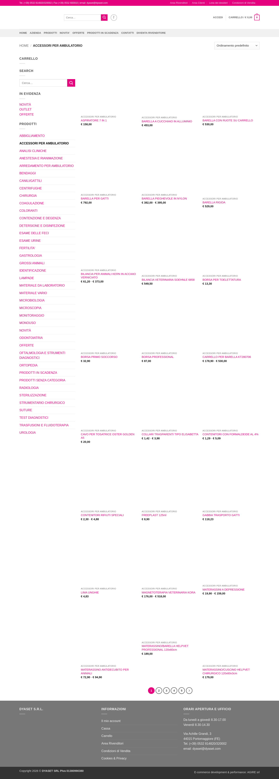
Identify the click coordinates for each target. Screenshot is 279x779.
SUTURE (25, 410)
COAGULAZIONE (31, 203)
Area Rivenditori (179, 2)
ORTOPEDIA (28, 365)
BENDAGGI (27, 173)
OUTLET (25, 109)
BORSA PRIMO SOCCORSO (99, 356)
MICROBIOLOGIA (32, 300)
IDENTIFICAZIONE (32, 270)
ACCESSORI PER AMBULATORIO (44, 143)
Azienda (35, 32)
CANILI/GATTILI (30, 180)
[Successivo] (189, 690)
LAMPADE (26, 278)
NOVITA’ (65, 32)
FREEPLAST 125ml (154, 515)
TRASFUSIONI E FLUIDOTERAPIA (44, 425)
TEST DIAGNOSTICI (33, 417)
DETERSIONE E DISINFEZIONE (42, 225)
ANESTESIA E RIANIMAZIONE (41, 158)
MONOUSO (27, 323)
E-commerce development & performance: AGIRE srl (227, 772)
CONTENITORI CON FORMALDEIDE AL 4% (230, 434)
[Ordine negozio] (237, 45)
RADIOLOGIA (29, 388)
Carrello (106, 736)
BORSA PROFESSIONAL (158, 356)
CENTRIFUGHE (30, 188)
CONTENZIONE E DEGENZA (40, 218)
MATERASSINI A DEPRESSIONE (224, 589)
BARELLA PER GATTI (94, 198)
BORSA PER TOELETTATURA (222, 279)
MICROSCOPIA (30, 308)
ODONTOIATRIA (31, 337)
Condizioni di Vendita (243, 2)
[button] (218, 17)
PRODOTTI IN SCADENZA (103, 32)
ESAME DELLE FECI (34, 233)
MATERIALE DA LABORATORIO (42, 285)
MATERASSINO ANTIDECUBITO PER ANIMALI (105, 671)
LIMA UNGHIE (90, 592)
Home (23, 32)
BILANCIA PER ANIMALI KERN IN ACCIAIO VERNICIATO (108, 275)
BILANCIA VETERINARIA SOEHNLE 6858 (168, 279)
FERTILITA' (27, 248)
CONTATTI (127, 32)
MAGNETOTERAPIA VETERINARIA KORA (168, 592)
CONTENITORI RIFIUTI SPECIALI (102, 515)
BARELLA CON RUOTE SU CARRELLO (228, 120)
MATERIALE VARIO (33, 293)
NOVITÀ (25, 104)
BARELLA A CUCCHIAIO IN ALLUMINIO (167, 121)
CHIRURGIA (28, 195)
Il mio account (111, 721)
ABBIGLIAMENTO (32, 135)
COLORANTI (28, 210)
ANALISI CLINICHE (32, 151)
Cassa (105, 728)
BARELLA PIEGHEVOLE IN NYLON (164, 198)
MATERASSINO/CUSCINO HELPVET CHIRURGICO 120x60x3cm (226, 671)
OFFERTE (78, 32)
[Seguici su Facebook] (114, 17)
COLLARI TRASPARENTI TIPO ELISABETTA (170, 434)
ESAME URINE (30, 240)
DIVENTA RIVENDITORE (151, 32)
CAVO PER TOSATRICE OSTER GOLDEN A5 (107, 436)
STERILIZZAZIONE (32, 395)
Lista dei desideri (218, 2)
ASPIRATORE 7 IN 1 (94, 120)
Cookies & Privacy (114, 758)
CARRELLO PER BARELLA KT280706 (227, 356)
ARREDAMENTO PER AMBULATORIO (46, 166)
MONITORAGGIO (31, 315)
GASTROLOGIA (30, 255)
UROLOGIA (27, 432)
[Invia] (104, 17)
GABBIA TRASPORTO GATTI (221, 515)
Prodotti (50, 32)
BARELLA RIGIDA (214, 202)
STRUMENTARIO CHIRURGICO (42, 402)
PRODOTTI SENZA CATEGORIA (42, 380)
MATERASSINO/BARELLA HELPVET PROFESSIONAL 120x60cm (165, 647)
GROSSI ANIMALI (32, 263)
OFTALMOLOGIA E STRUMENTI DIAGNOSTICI (42, 355)
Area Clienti (198, 2)
